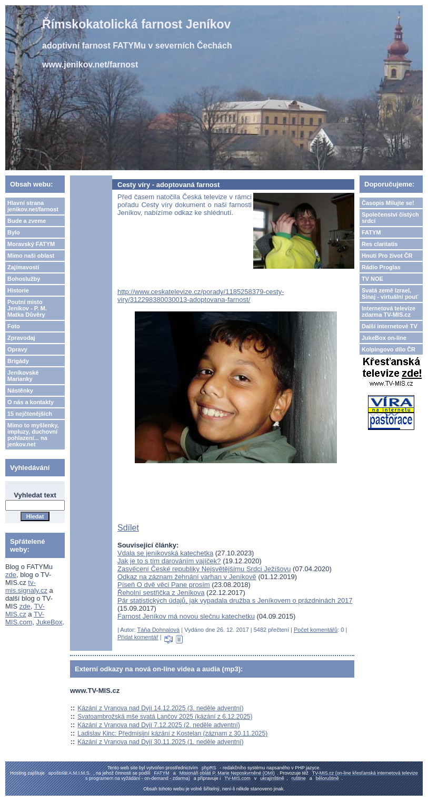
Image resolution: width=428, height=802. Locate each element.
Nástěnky (20, 390)
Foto (13, 326)
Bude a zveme (26, 221)
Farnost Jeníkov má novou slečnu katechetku (186, 616)
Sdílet (128, 527)
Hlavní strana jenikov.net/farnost (32, 206)
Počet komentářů (315, 630)
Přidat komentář (137, 637)
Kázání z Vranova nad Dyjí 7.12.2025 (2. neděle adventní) (158, 725)
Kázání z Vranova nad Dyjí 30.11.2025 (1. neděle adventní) (160, 742)
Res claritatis (379, 244)
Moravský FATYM (31, 244)
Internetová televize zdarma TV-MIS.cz (388, 311)
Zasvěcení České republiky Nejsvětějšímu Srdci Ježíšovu (204, 569)
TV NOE (372, 279)
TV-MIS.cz (25, 610)
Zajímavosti (23, 267)
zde (10, 575)
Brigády (18, 361)
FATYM (371, 232)
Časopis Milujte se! (388, 203)
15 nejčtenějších (29, 413)
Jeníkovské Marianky (22, 375)
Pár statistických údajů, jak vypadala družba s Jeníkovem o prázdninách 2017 (235, 600)
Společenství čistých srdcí (390, 217)
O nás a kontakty (30, 402)
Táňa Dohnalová (158, 630)
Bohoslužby (23, 279)
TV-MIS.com (24, 618)
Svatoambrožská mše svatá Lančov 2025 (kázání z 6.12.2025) (164, 716)
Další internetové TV (389, 326)
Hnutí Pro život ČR (387, 255)
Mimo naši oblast (30, 255)
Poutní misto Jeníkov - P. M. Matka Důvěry (27, 308)
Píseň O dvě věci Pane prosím (163, 585)
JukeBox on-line (384, 338)
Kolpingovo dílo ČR (388, 349)
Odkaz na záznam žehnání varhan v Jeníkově (186, 577)
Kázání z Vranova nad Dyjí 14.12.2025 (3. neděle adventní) (160, 708)
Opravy (17, 349)
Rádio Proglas (381, 267)
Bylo (13, 232)
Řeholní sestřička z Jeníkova (160, 592)
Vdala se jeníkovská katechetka (165, 553)
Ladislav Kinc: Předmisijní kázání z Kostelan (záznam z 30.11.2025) (172, 733)
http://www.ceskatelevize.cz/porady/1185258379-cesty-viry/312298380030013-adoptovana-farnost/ (200, 296)
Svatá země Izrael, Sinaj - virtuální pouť (390, 293)
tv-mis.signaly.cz (26, 586)
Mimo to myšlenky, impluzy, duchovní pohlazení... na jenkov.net (33, 434)
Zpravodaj (21, 338)
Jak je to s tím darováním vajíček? (169, 561)
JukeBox (49, 622)
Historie (18, 290)
